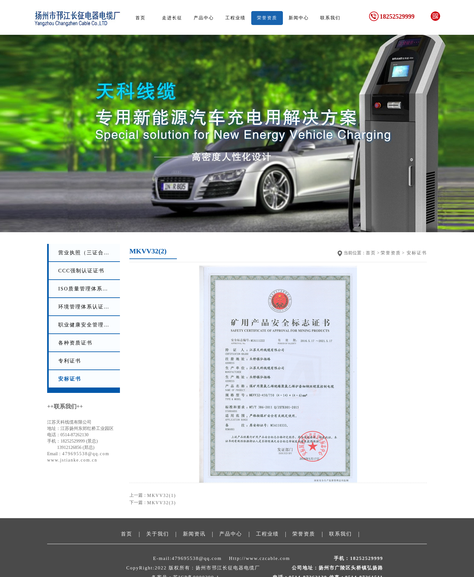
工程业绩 (235, 18)
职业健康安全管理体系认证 (87, 324)
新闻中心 (299, 18)
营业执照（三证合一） (86, 252)
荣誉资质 (267, 18)
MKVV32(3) (161, 502)
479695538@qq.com (85, 453)
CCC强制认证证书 (81, 270)
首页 (140, 18)
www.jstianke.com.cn (72, 460)
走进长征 (172, 18)
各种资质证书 (75, 342)
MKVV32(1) (161, 495)
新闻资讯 (194, 534)
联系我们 (330, 18)
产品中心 (204, 18)
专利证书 (69, 360)
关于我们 (157, 534)
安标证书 (69, 379)
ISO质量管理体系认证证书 (87, 288)
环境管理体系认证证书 (86, 306)
